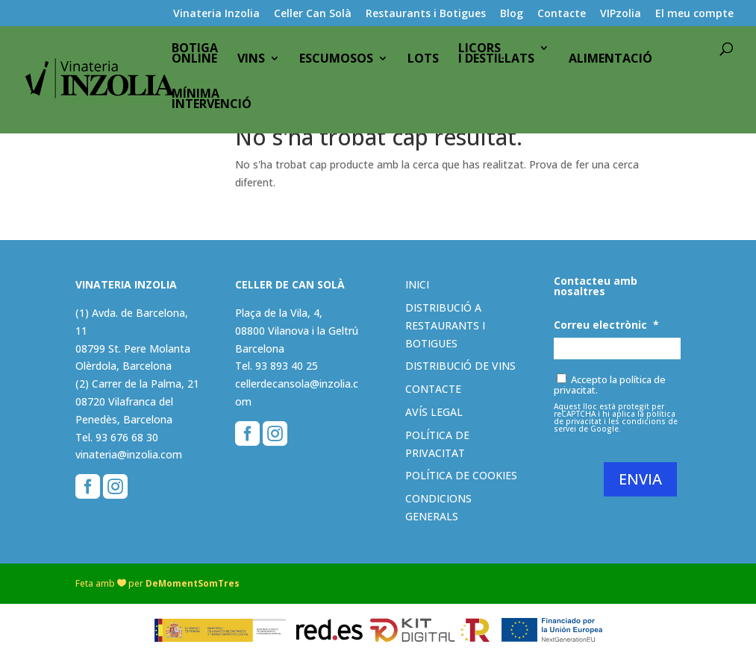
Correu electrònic (606, 325)
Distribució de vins (460, 366)
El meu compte (694, 14)
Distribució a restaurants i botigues (445, 325)
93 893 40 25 (286, 366)
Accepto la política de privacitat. (610, 385)
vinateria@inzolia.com (128, 454)
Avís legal (434, 412)
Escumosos (336, 64)
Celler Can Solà (313, 14)
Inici (417, 284)
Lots (423, 64)
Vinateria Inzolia (216, 14)
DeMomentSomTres (193, 583)
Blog (511, 14)
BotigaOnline (195, 59)
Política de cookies (461, 475)
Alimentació (610, 64)
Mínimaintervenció (212, 104)
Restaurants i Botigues (426, 14)
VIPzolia (620, 14)
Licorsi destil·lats (496, 59)
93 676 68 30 (127, 437)
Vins (251, 64)
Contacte (561, 14)
